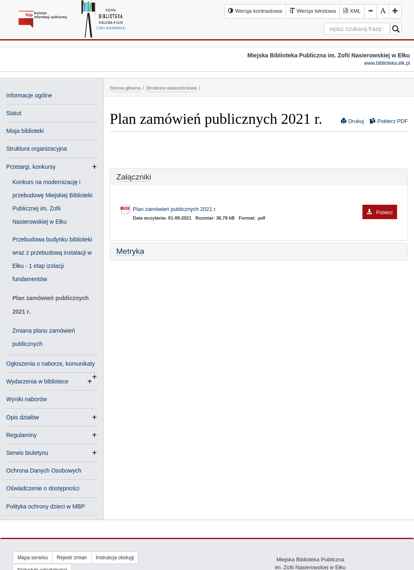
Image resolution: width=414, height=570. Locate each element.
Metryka (130, 251)
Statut (13, 113)
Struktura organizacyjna (36, 148)
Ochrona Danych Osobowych (43, 470)
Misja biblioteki (25, 131)
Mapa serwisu (32, 558)
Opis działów (22, 417)
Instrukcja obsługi (115, 558)
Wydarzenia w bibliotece (37, 381)
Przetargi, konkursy (31, 167)
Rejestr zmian (72, 558)
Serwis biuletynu (27, 453)
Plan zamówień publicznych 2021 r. (50, 305)
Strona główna (125, 87)
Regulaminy (21, 435)
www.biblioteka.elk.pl (387, 63)
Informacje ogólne (29, 95)
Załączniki (133, 177)
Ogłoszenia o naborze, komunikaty (50, 364)
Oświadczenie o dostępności (42, 488)
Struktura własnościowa (171, 87)
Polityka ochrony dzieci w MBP (45, 506)
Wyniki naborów (26, 399)
